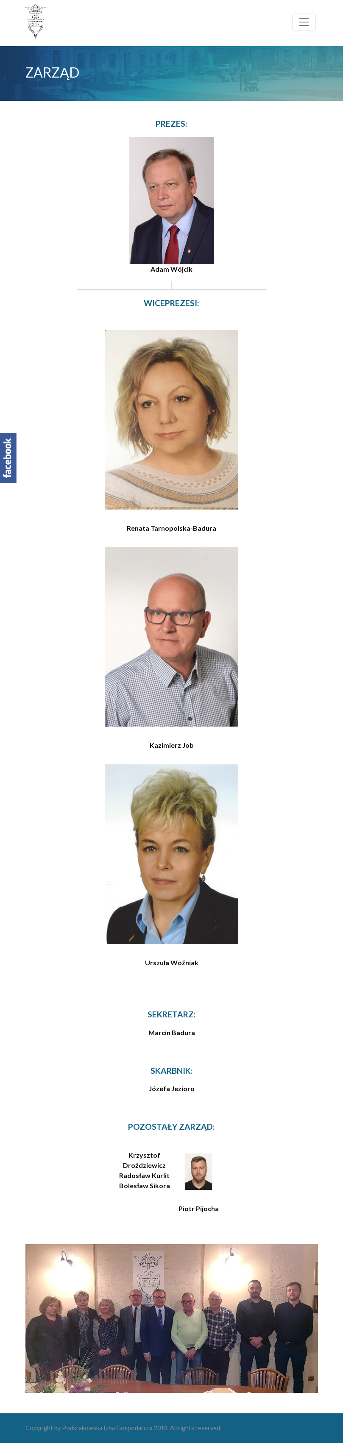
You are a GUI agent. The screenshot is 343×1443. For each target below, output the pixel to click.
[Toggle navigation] (304, 22)
